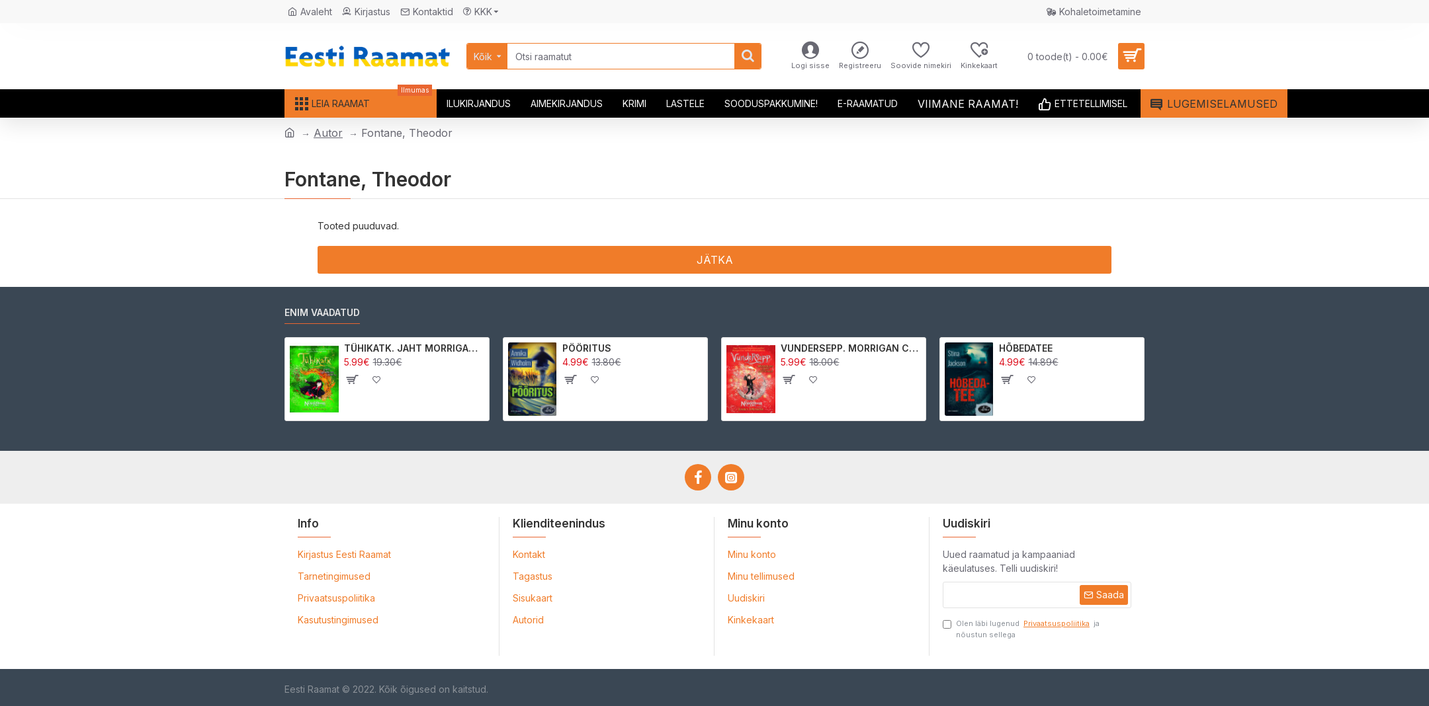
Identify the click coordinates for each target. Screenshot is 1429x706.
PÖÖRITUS (586, 348)
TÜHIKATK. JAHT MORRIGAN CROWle (414, 348)
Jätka (715, 259)
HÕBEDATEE (1026, 348)
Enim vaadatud (322, 312)
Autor (328, 132)
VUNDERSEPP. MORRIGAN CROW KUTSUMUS (851, 348)
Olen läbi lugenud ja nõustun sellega (1021, 628)
